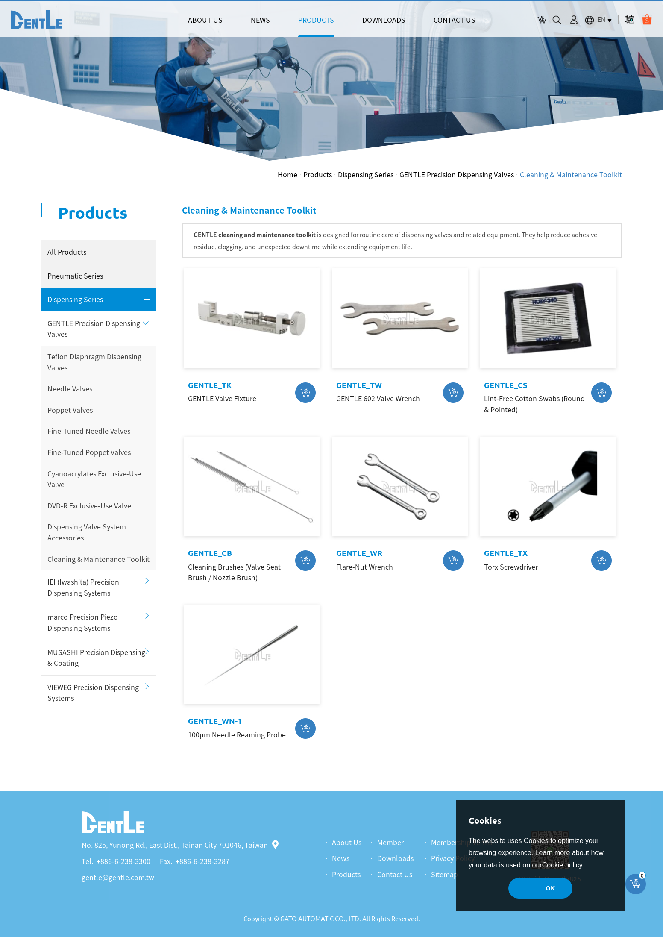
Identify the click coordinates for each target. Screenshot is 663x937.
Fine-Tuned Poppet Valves (89, 452)
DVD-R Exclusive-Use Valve (89, 505)
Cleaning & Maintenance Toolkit (571, 174)
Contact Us (394, 874)
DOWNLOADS (383, 20)
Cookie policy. (563, 865)
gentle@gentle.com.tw (118, 877)
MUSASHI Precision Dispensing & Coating (96, 657)
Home (287, 174)
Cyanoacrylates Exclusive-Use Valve (94, 479)
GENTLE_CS (505, 385)
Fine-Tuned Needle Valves (88, 431)
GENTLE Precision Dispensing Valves (456, 174)
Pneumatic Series (75, 275)
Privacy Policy (453, 858)
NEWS (260, 20)
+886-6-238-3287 (202, 861)
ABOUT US (205, 20)
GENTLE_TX (506, 553)
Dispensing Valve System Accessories (86, 532)
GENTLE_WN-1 (215, 721)
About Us (346, 842)
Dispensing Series (365, 174)
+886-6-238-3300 (123, 861)
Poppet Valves (70, 410)
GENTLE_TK (210, 385)
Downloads (395, 858)
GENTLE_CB (210, 553)
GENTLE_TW (359, 385)
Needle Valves (69, 388)
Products (317, 174)
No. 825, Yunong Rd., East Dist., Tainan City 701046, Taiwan (180, 845)
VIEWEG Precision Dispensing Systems (93, 692)
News (340, 858)
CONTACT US (454, 20)
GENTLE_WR (359, 553)
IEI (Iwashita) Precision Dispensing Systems (83, 587)
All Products (66, 252)
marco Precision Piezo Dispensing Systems (82, 622)
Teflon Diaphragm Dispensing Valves (94, 362)
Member (390, 842)
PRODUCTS (316, 20)
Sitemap (444, 874)
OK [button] (550, 888)
